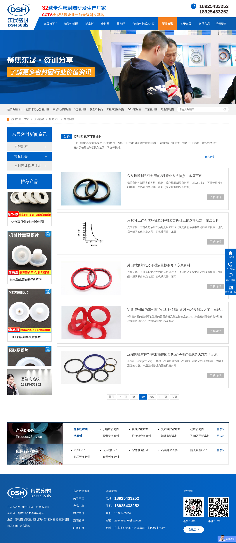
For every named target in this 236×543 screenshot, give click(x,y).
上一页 (123, 396)
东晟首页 (49, 23)
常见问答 (69, 119)
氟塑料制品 (96, 109)
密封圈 (105, 23)
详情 (211, 156)
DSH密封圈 (134, 109)
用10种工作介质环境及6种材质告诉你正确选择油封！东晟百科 (173, 220)
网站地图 (12, 525)
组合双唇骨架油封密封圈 (27, 222)
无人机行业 (110, 450)
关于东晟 (185, 23)
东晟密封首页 (81, 491)
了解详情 (215, 197)
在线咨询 (193, 529)
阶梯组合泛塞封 (141, 435)
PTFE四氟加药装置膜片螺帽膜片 (30, 338)
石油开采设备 (169, 450)
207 (151, 396)
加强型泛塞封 (169, 435)
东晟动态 (21, 147)
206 (142, 396)
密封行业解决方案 (143, 23)
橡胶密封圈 (71, 23)
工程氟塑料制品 (115, 109)
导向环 (121, 23)
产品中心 (78, 505)
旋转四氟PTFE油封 (88, 136)
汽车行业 (79, 450)
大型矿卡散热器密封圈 (36, 109)
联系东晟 (204, 23)
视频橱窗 (220, 23)
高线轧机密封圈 (62, 109)
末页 (174, 396)
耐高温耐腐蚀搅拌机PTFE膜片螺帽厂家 (35, 280)
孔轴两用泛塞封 (200, 435)
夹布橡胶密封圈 (170, 429)
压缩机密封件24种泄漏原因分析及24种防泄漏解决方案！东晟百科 (175, 354)
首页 (27, 119)
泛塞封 (89, 23)
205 (133, 396)
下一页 (162, 396)
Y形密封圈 (80, 109)
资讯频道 (39, 119)
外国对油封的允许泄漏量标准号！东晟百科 (158, 265)
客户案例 (78, 513)
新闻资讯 (167, 23)
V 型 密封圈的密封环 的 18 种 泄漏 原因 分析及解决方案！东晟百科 (175, 310)
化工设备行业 (82, 456)
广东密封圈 (151, 109)
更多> (220, 429)
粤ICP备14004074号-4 (31, 513)
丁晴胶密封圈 (111, 429)
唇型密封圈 (167, 109)
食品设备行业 (111, 456)
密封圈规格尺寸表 (27, 166)
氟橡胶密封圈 (140, 429)
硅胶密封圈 (197, 429)
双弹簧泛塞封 (111, 435)
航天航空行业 (198, 450)
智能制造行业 (140, 450)
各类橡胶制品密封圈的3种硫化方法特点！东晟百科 (164, 176)
